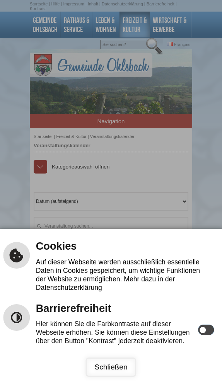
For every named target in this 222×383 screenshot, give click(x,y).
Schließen (110, 367)
